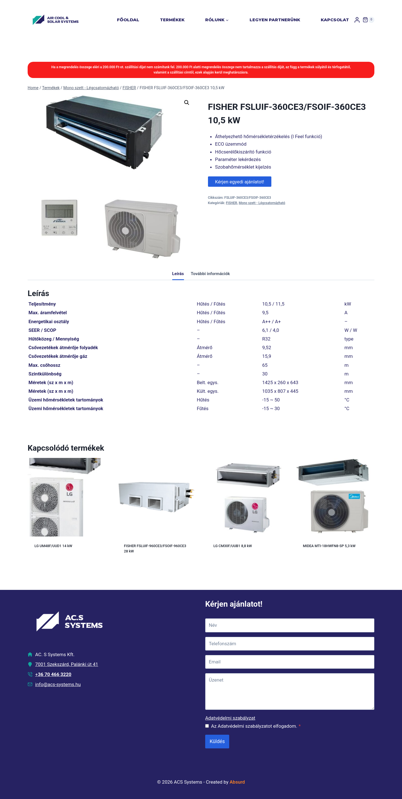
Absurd (237, 782)
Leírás (178, 273)
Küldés (217, 741)
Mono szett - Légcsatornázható (262, 203)
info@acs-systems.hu (58, 684)
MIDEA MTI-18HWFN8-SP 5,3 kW (329, 546)
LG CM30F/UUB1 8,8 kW (233, 546)
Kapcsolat (335, 19)
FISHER (231, 203)
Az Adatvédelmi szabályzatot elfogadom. (256, 726)
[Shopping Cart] (368, 20)
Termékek (172, 19)
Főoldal (128, 19)
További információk (210, 273)
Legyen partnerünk (275, 19)
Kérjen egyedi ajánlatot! (239, 182)
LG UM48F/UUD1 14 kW (53, 546)
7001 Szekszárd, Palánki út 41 (66, 664)
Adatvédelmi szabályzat (230, 718)
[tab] (178, 274)
